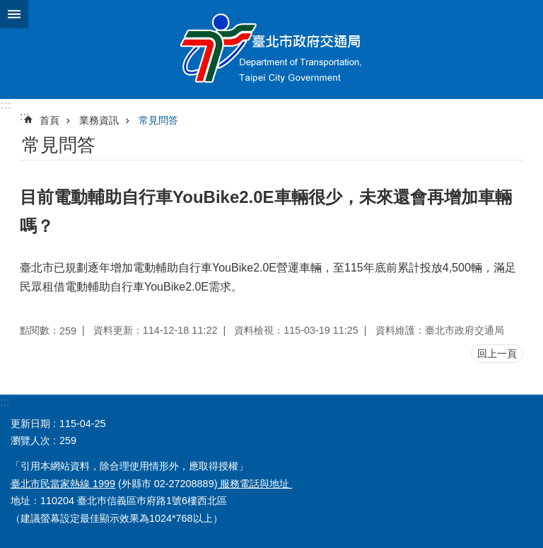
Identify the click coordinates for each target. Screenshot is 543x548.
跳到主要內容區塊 (7, 7)
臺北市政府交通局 (271, 49)
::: (5, 105)
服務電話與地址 (254, 483)
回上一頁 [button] (497, 353)
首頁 (49, 120)
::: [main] (24, 116)
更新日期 (30, 423)
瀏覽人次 (30, 440)
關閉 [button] (14, 14)
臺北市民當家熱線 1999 (63, 483)
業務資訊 (99, 120)
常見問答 (158, 120)
